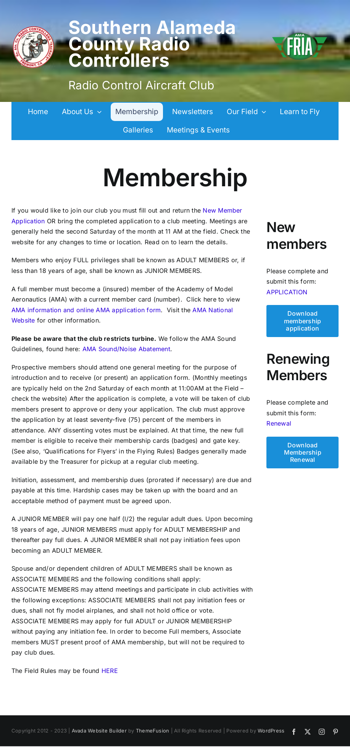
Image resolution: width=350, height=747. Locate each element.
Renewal (278, 423)
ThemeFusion (152, 731)
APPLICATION (286, 292)
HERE (110, 670)
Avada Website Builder (99, 731)
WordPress (271, 731)
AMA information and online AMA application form (86, 310)
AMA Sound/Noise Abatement (126, 349)
